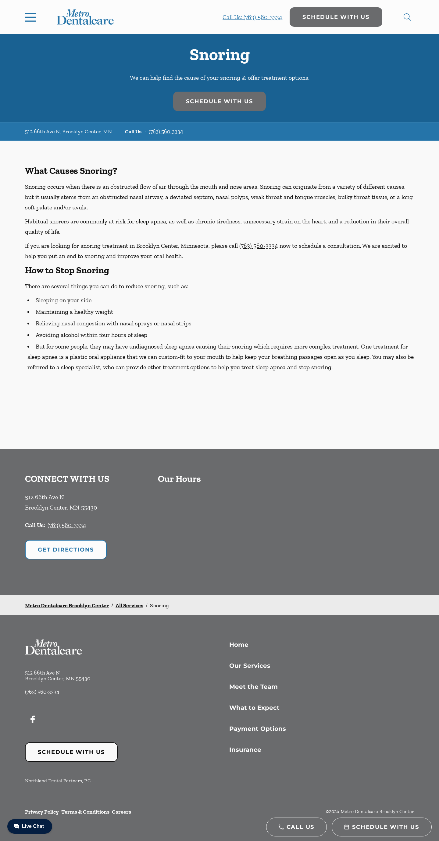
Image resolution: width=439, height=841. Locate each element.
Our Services (249, 665)
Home (238, 644)
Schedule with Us (335, 17)
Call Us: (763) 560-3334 (252, 17)
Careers (121, 811)
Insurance (245, 749)
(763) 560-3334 (166, 131)
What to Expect (254, 707)
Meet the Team (253, 686)
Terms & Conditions (85, 811)
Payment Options (257, 728)
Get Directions (66, 549)
